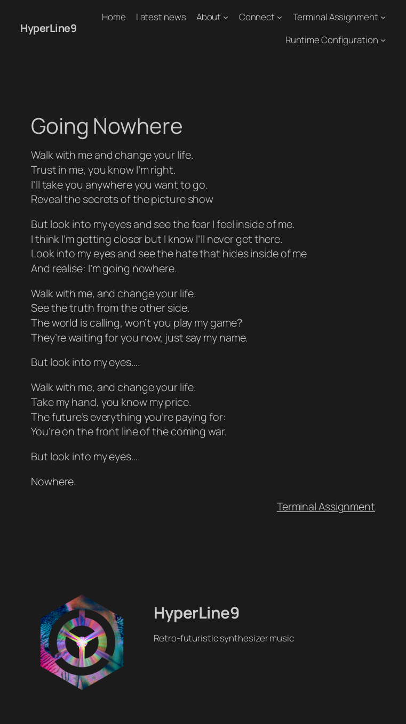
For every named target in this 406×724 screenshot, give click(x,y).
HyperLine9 (48, 28)
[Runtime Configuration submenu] (383, 40)
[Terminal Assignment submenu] (383, 17)
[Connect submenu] (279, 17)
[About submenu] (225, 17)
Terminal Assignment (326, 506)
